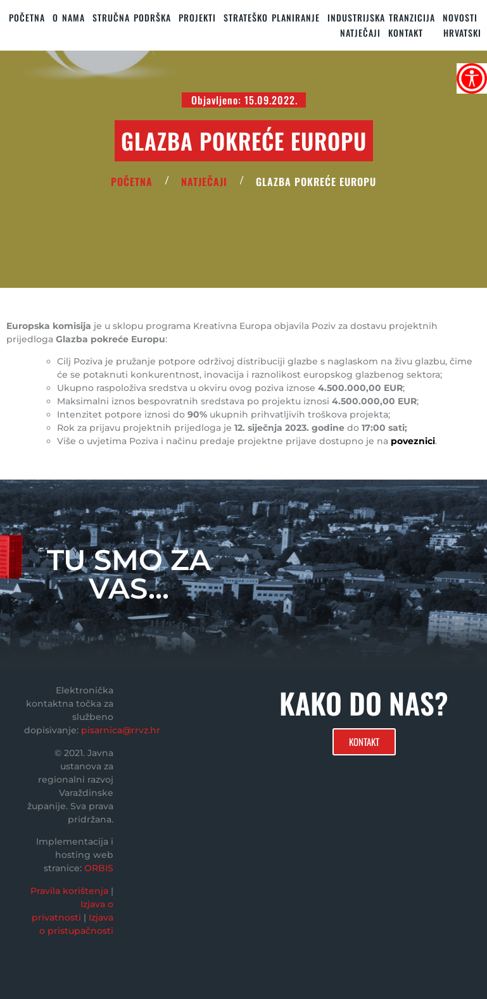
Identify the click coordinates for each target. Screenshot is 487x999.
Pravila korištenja (69, 891)
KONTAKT (405, 32)
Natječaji (360, 32)
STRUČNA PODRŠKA (131, 17)
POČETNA (132, 181)
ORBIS (98, 868)
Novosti (460, 17)
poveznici (413, 441)
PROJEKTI (197, 17)
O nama (69, 17)
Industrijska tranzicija (381, 17)
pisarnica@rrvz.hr (120, 730)
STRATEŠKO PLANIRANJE (272, 17)
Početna (27, 17)
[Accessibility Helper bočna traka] (472, 78)
